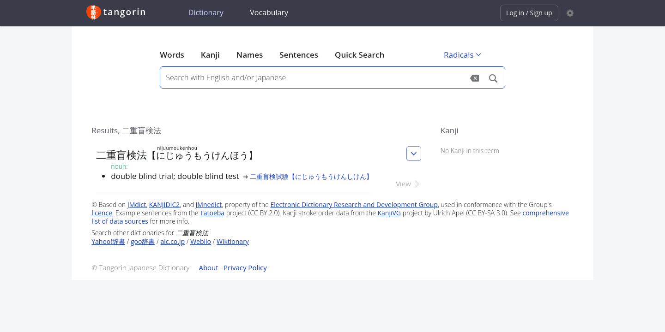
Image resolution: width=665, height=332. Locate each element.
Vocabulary (269, 12)
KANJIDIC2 (164, 204)
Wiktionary (233, 241)
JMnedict (209, 204)
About (208, 267)
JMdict (136, 204)
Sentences (298, 54)
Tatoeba (212, 212)
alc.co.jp (172, 241)
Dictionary (206, 12)
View (408, 183)
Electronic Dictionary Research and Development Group (354, 204)
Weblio (200, 241)
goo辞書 (143, 241)
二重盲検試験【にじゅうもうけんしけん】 (311, 176)
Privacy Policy (245, 267)
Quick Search (359, 54)
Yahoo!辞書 (108, 241)
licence (101, 212)
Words (172, 54)
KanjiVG (389, 212)
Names (249, 54)
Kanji (210, 54)
